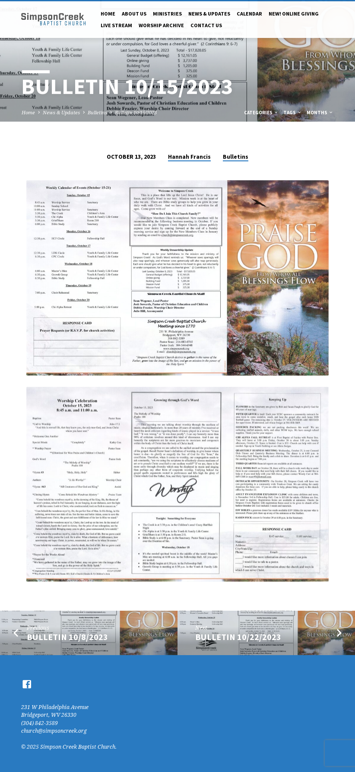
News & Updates (209, 13)
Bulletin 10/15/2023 (136, 112)
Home (108, 13)
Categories (261, 113)
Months (320, 113)
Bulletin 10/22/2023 (238, 637)
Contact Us (206, 25)
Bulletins (97, 112)
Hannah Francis (189, 156)
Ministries (167, 13)
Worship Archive (161, 25)
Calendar (249, 13)
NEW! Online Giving (294, 13)
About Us (134, 13)
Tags (292, 113)
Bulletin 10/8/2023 (67, 637)
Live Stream (116, 25)
